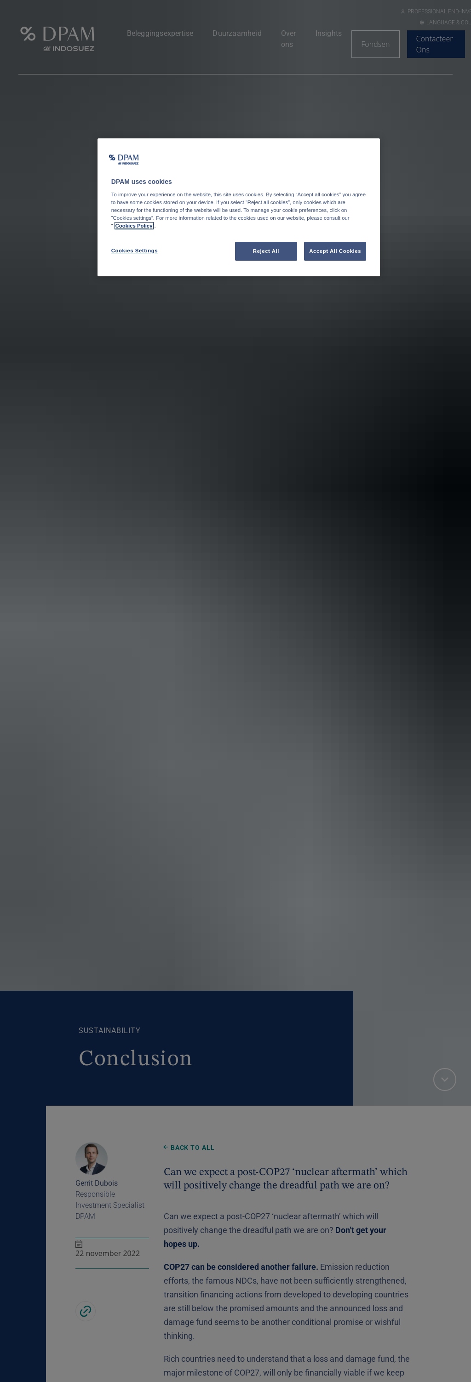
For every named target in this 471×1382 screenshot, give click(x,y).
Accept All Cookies (335, 251)
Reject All (266, 251)
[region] (239, 207)
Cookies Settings (134, 250)
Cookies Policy (134, 225)
